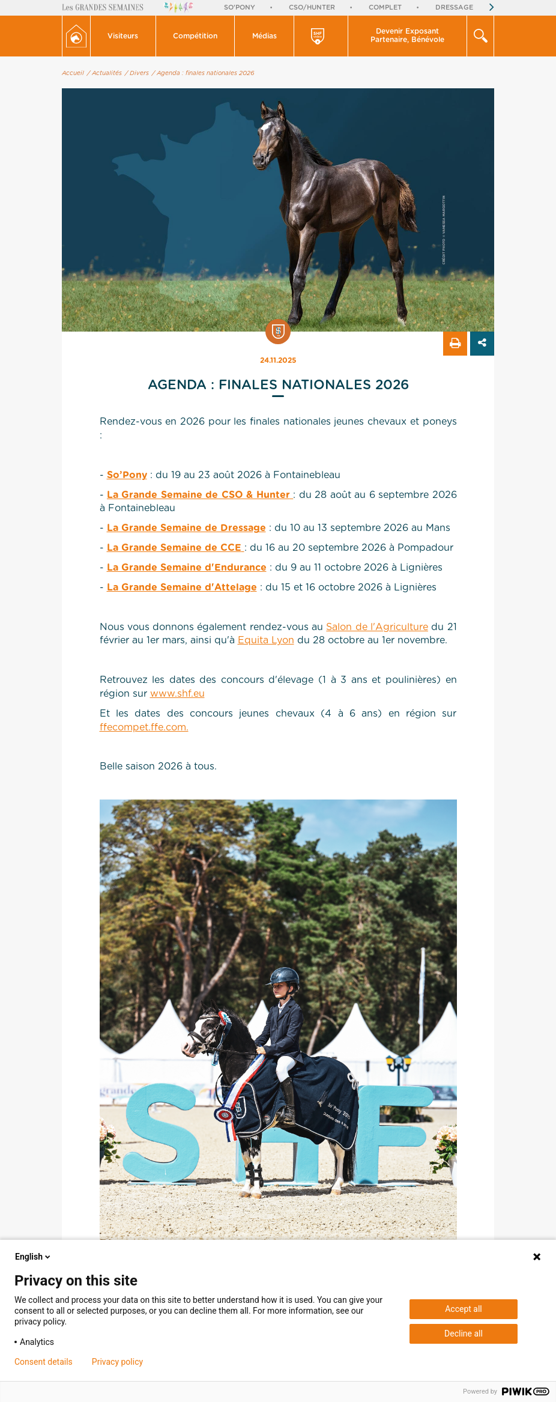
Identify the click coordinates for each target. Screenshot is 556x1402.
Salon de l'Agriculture (377, 627)
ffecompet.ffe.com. (144, 727)
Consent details (43, 1362)
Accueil (73, 73)
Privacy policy (117, 1362)
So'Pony (239, 7)
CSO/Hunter (312, 7)
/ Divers (137, 73)
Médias (264, 36)
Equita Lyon (266, 640)
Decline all (463, 1333)
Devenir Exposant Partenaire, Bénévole (407, 35)
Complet (385, 7)
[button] (123, 36)
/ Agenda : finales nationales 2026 (203, 73)
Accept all (463, 1309)
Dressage (454, 7)
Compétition (195, 36)
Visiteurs (122, 36)
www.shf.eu (177, 694)
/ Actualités (104, 73)
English (33, 1256)
